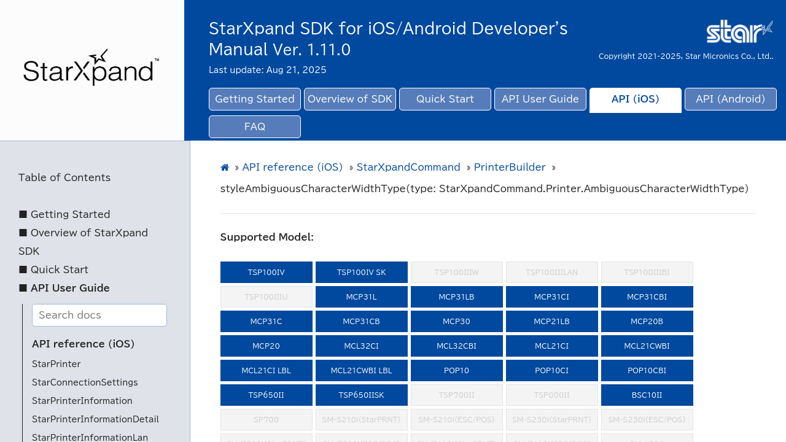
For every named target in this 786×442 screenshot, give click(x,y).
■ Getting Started (64, 214)
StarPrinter (56, 364)
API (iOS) (636, 99)
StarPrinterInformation (82, 401)
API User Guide (540, 99)
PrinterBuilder (510, 167)
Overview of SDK (350, 99)
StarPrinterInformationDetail (95, 420)
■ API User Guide (64, 288)
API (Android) (730, 99)
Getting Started (255, 99)
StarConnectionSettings (85, 383)
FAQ (255, 126)
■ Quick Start (53, 269)
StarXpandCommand (409, 167)
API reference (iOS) (83, 344)
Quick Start (445, 99)
